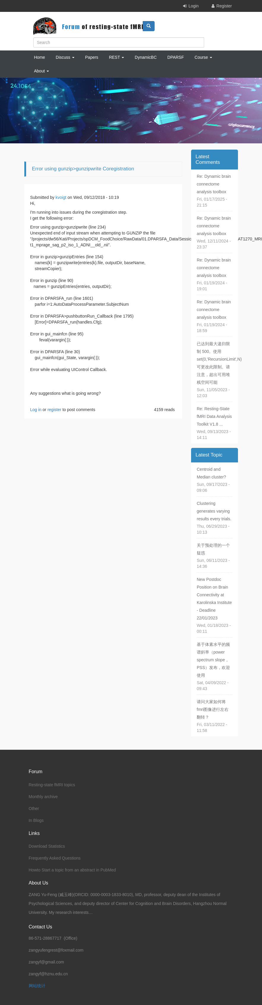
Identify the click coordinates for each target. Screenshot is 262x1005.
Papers (91, 57)
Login (193, 6)
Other (34, 808)
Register (224, 6)
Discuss (65, 57)
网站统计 (37, 985)
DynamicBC (146, 57)
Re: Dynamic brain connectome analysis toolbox (214, 184)
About (41, 71)
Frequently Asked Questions (55, 858)
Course (203, 57)
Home (39, 57)
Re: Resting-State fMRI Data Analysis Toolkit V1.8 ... (214, 416)
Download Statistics (47, 846)
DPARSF (175, 57)
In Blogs (36, 820)
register (54, 409)
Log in (36, 409)
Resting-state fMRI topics (52, 784)
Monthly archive (43, 796)
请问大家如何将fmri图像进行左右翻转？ (212, 709)
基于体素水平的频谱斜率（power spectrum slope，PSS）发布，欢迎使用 (213, 660)
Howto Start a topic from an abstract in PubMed (72, 870)
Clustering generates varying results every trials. (214, 511)
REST (116, 57)
